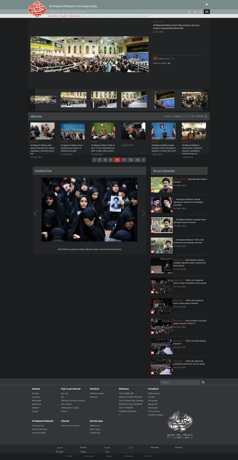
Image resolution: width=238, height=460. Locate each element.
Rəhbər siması (179, 179)
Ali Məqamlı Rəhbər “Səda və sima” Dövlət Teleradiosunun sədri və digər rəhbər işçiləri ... (103, 148)
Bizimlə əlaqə (96, 421)
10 (117, 160)
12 (131, 160)
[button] (207, 11)
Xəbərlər (36, 389)
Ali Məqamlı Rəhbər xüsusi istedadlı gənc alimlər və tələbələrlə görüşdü (72, 148)
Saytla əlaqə (129, 456)
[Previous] (94, 160)
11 (124, 160)
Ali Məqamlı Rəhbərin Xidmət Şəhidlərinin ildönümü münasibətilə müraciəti (188, 202)
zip (168, 63)
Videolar (65, 421)
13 (137, 160)
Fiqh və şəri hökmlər (71, 389)
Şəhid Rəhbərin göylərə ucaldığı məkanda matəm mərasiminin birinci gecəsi (89, 249)
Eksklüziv (94, 389)
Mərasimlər (75, 16)
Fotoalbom (63, 16)
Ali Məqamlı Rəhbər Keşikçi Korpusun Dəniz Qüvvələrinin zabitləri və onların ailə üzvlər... (164, 148)
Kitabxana (124, 389)
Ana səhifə (54, 11)
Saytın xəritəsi (89, 456)
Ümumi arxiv (80, 11)
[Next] (143, 160)
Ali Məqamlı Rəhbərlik (42, 421)
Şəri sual (67, 11)
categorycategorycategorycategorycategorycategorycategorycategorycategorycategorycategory (184, 116)
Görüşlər (33, 142)
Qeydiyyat (109, 456)
